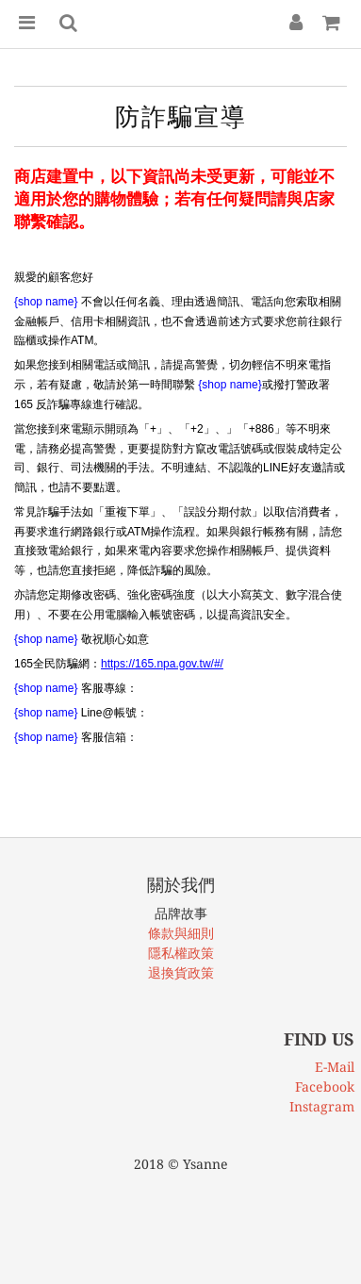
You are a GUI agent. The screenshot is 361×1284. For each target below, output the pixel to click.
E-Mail (334, 1067)
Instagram (321, 1106)
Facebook (324, 1087)
